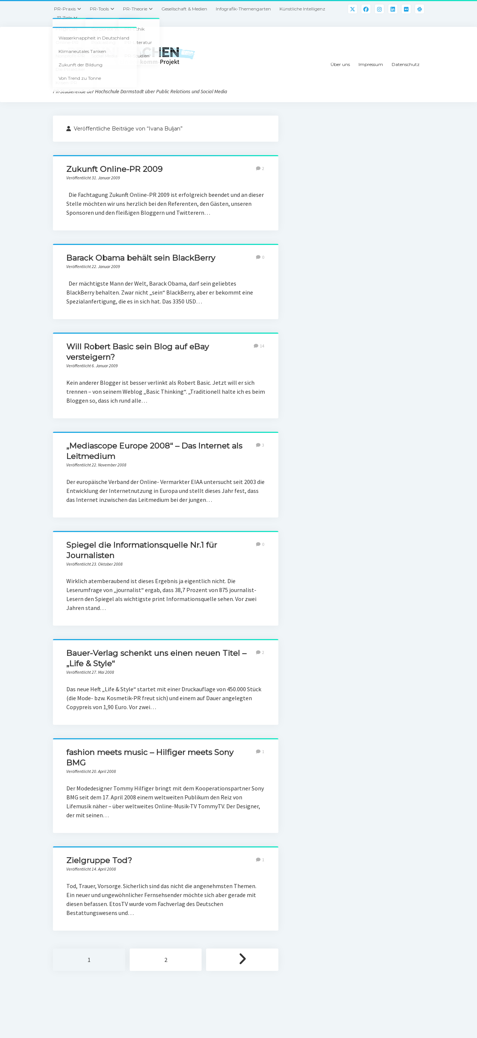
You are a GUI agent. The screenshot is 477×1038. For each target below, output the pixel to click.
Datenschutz (406, 64)
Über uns (340, 64)
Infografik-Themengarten (243, 9)
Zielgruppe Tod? (99, 860)
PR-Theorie (135, 9)
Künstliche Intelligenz (302, 9)
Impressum (370, 64)
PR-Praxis (65, 9)
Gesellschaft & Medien (184, 9)
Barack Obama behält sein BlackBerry (140, 257)
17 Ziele (64, 18)
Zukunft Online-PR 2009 (114, 169)
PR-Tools (99, 9)
